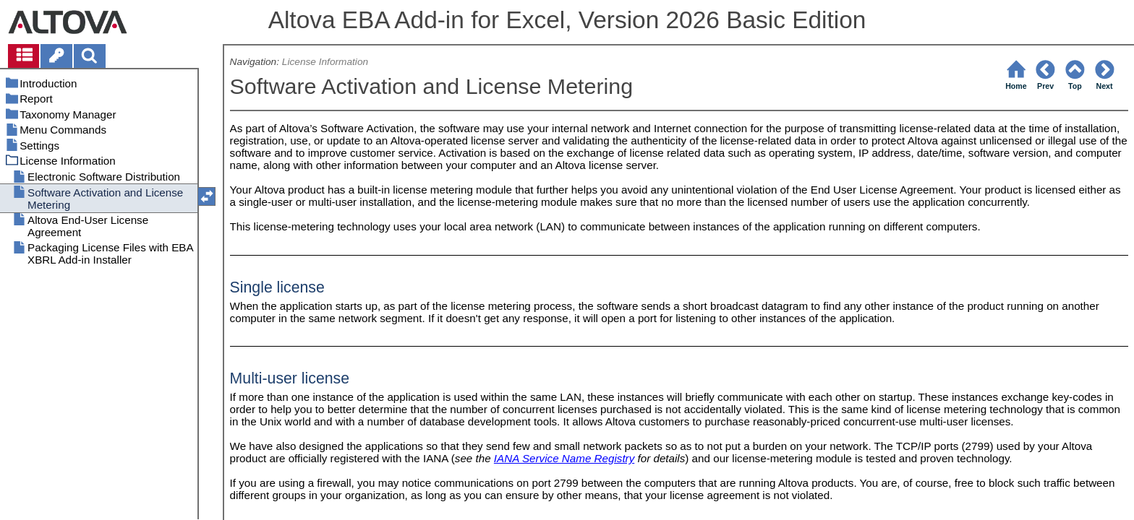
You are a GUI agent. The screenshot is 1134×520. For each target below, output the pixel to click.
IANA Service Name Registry (564, 458)
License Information (325, 61)
